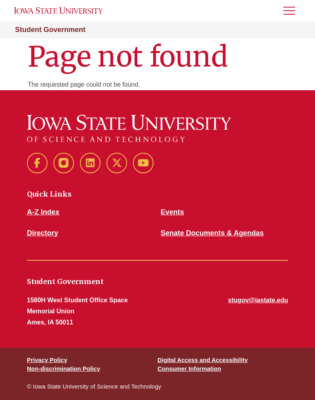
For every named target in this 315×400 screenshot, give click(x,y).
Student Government (50, 30)
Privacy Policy (47, 359)
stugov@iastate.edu (258, 300)
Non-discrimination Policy (63, 368)
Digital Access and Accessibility (203, 359)
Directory (42, 233)
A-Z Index (43, 212)
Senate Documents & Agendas (212, 233)
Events (172, 212)
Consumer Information (189, 368)
